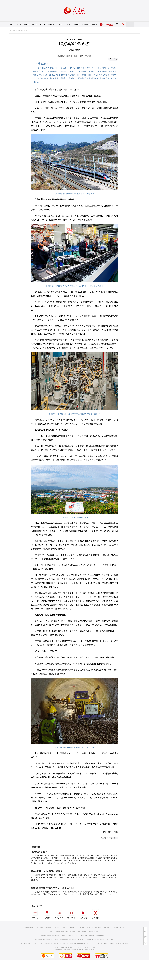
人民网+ (47, 914)
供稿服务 (81, 927)
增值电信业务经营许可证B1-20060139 (71, 939)
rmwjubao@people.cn (102, 935)
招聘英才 (56, 927)
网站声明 (98, 927)
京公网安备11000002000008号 (119, 943)
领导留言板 (71, 914)
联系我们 (123, 927)
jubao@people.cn (94, 931)
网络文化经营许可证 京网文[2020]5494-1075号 (59, 943)
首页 (11, 24)
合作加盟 (73, 927)
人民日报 (34, 914)
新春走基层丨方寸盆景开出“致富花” (47, 871)
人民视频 (83, 914)
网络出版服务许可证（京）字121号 (86, 943)
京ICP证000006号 (103, 943)
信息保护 (115, 927)
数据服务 (90, 927)
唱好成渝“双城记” (39, 852)
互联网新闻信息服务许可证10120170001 (45, 939)
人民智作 (95, 914)
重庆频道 (19, 30)
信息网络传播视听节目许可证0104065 (32, 943)
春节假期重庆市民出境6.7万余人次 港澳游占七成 (52, 888)
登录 (131, 24)
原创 (25, 30)
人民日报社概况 (28, 927)
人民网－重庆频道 (85, 56)
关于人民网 (39, 927)
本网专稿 (36, 847)
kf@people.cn (56, 935)
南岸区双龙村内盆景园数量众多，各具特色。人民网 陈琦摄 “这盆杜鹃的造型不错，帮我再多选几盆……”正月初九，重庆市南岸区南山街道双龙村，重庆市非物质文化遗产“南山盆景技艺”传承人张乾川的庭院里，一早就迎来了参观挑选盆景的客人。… (74, 877)
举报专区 (95, 24)
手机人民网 (59, 914)
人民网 (12, 30)
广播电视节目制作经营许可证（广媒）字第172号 (100, 939)
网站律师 (106, 927)
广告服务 (65, 927)
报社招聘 (48, 927)
